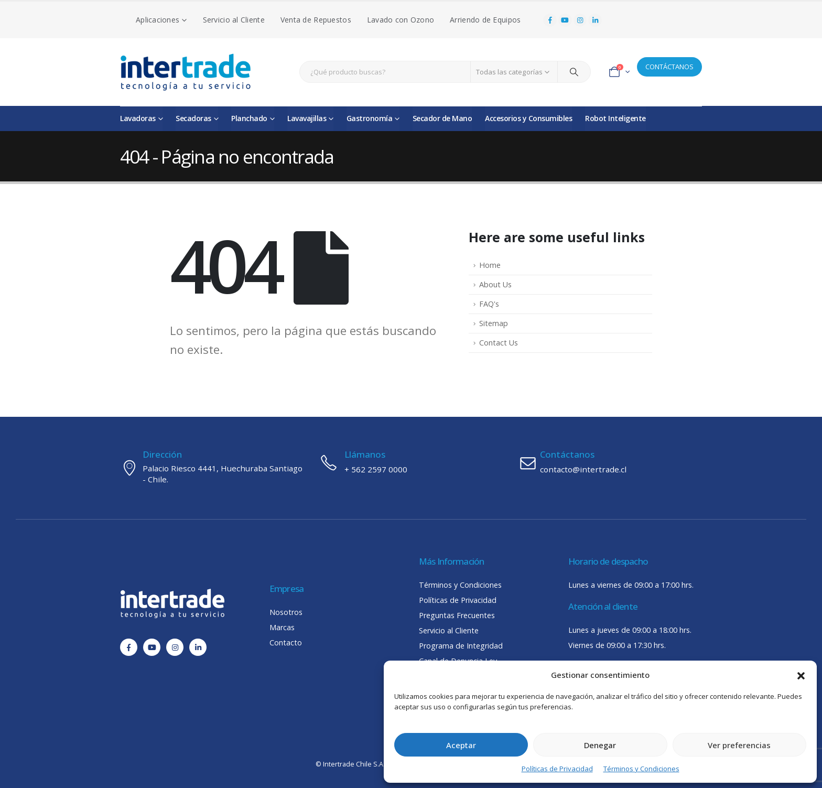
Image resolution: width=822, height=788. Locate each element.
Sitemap (493, 323)
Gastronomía (370, 118)
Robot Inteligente (615, 118)
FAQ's (489, 304)
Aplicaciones (157, 20)
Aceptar (461, 745)
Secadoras (193, 118)
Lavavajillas (306, 118)
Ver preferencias (739, 745)
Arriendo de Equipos (485, 20)
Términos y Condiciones (641, 768)
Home (490, 265)
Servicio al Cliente (234, 20)
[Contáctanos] (610, 462)
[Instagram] (580, 20)
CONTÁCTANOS (669, 66)
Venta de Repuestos (315, 20)
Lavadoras (138, 118)
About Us (495, 284)
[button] (801, 675)
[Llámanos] (411, 462)
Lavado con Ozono (400, 20)
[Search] (574, 71)
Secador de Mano (442, 118)
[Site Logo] (185, 72)
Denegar (600, 745)
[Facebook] (550, 20)
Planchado (249, 118)
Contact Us (498, 343)
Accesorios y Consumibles (528, 118)
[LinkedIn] (595, 20)
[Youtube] (565, 20)
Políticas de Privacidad (557, 768)
